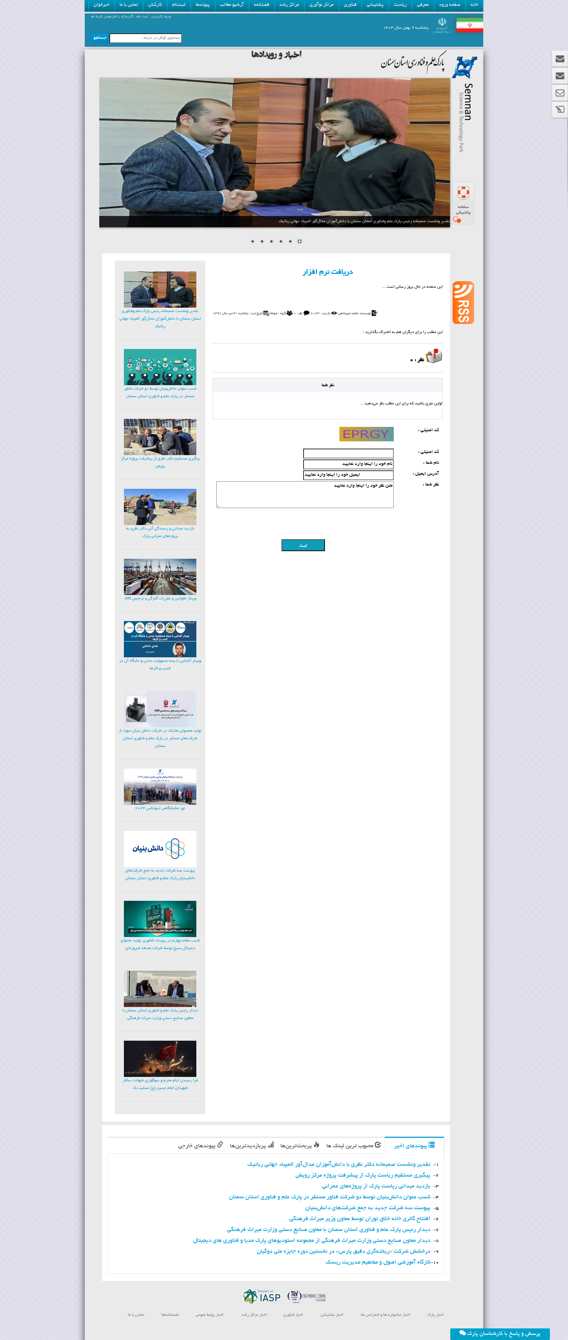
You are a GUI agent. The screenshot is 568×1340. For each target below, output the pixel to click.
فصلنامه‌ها (169, 1315)
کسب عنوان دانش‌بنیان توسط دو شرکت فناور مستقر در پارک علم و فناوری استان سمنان (329, 1197)
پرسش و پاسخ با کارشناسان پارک (499, 1333)
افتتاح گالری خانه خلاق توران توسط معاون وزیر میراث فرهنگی (359, 1219)
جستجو (99, 38)
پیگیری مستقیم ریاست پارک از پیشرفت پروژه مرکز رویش (363, 1176)
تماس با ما (136, 1315)
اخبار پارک (435, 1315)
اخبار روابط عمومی (210, 1315)
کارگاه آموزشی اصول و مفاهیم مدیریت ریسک (378, 1263)
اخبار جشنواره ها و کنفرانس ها (385, 1315)
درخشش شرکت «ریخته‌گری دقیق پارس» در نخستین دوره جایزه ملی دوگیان (343, 1252)
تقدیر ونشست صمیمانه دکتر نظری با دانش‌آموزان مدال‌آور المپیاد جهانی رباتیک (338, 1165)
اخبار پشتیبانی (331, 1315)
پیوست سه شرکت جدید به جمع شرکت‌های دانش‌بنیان (367, 1208)
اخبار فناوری (293, 1315)
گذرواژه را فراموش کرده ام (112, 17)
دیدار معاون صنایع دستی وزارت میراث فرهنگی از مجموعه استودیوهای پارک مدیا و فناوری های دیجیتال (311, 1241)
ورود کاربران (160, 17)
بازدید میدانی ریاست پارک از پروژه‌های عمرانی (376, 1186)
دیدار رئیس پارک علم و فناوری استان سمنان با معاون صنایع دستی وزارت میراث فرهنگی (328, 1230)
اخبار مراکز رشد (253, 1315)
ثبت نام (141, 17)
